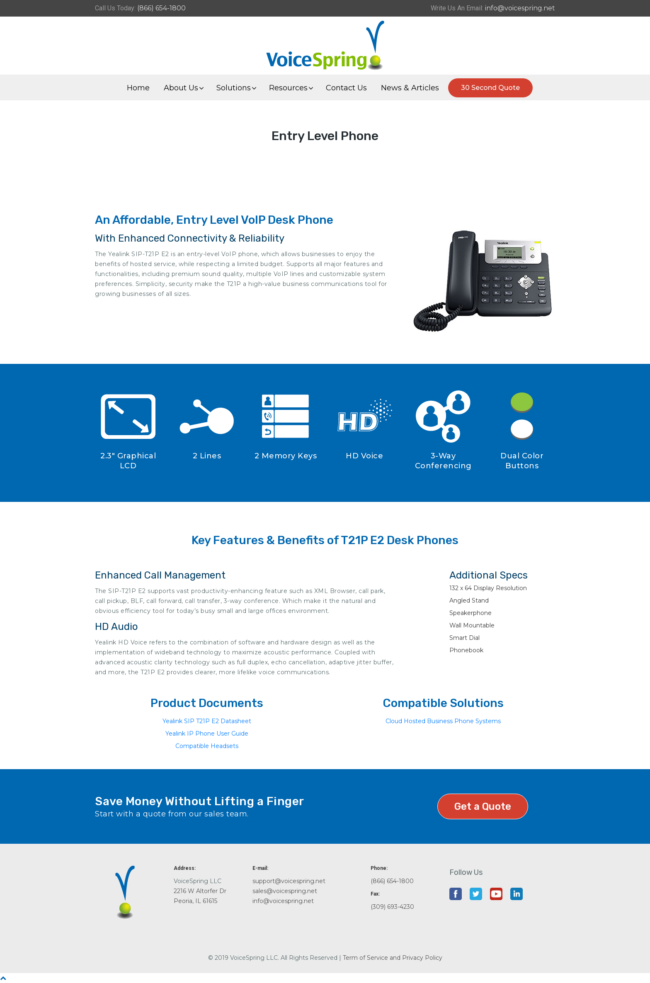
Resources (288, 87)
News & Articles (410, 87)
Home (138, 87)
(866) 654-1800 (161, 8)
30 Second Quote (490, 88)
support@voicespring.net (288, 881)
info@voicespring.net (520, 8)
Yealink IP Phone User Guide (206, 733)
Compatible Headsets (206, 746)
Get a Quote (482, 806)
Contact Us (346, 87)
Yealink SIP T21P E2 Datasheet (206, 721)
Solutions (233, 87)
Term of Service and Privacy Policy (392, 957)
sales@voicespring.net (284, 891)
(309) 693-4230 (392, 906)
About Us (181, 87)
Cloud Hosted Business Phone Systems (443, 721)
